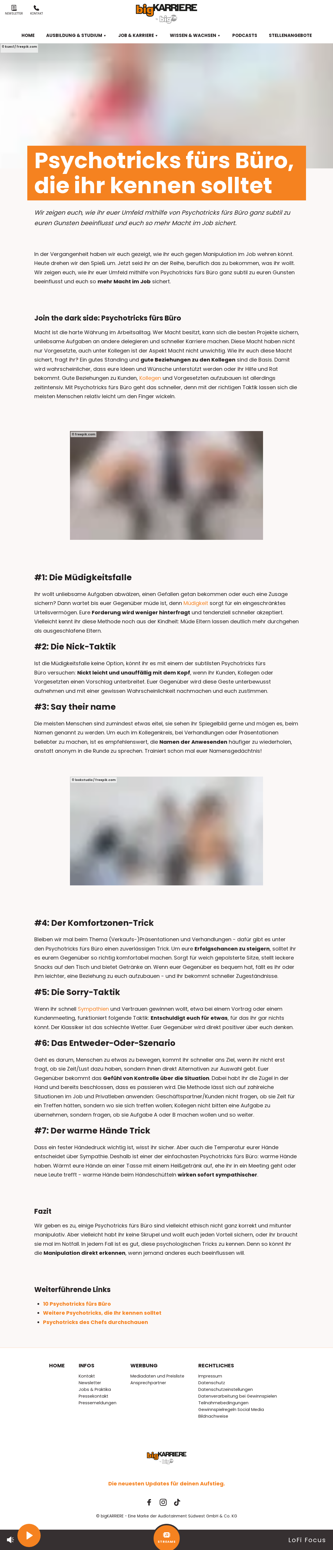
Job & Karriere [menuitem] (138, 35)
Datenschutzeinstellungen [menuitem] (225, 1389)
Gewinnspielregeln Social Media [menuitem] (231, 1409)
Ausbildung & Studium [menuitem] (76, 35)
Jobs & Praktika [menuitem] (95, 1389)
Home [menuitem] (28, 35)
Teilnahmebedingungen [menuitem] (223, 1403)
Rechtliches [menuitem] (216, 1365)
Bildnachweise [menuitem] (213, 1416)
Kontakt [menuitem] (87, 1376)
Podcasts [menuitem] (244, 35)
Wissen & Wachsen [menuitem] (195, 35)
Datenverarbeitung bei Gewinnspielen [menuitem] (237, 1396)
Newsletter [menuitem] (90, 1383)
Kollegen (150, 378)
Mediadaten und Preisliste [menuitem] (157, 1376)
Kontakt (36, 10)
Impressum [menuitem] (210, 1376)
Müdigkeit (195, 603)
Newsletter (14, 10)
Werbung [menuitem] (144, 1365)
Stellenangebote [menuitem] (290, 35)
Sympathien (93, 1008)
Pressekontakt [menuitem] (93, 1396)
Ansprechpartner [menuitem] (148, 1383)
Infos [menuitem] (86, 1365)
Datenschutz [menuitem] (211, 1383)
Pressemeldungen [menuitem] (97, 1403)
